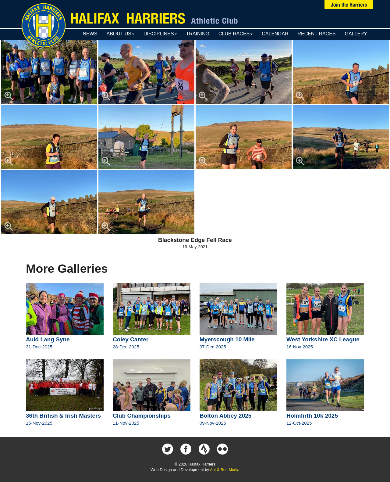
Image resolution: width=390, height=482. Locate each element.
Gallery (356, 33)
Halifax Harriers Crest (43, 25)
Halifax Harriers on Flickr (222, 449)
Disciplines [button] (160, 33)
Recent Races (316, 33)
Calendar (275, 33)
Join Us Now (348, 4)
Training (197, 33)
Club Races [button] (235, 33)
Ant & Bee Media (224, 469)
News (90, 33)
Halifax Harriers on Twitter (167, 449)
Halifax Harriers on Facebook (186, 449)
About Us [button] (120, 33)
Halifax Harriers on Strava (204, 449)
